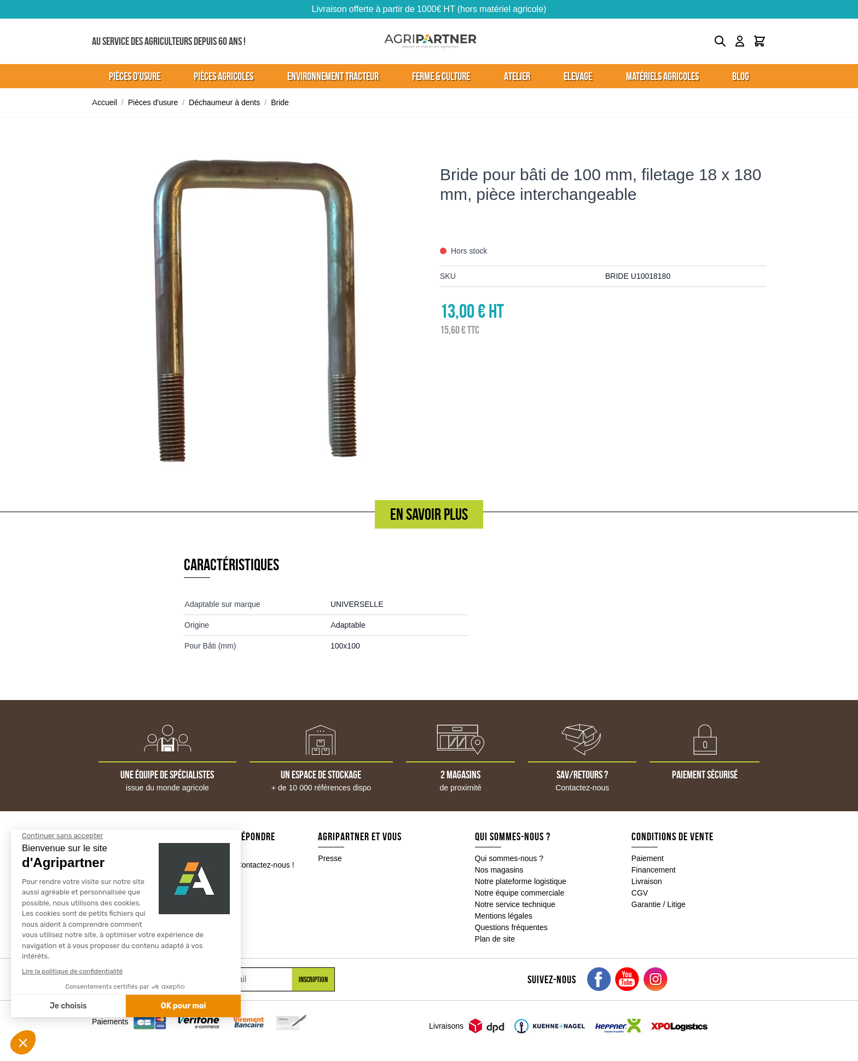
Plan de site (495, 939)
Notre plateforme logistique (521, 881)
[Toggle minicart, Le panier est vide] (759, 41)
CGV (639, 893)
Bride (280, 102)
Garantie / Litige (658, 904)
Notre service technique (515, 904)
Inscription (313, 979)
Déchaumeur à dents (224, 102)
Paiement (647, 858)
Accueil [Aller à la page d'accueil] (104, 102)
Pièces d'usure (153, 102)
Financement (653, 870)
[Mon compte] (740, 41)
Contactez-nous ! (265, 865)
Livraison (646, 881)
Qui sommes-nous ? (509, 858)
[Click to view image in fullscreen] (255, 310)
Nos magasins (499, 870)
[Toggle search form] (720, 41)
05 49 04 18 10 (144, 865)
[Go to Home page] (430, 41)
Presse (330, 858)
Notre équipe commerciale (520, 893)
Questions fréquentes (511, 927)
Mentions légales (503, 916)
